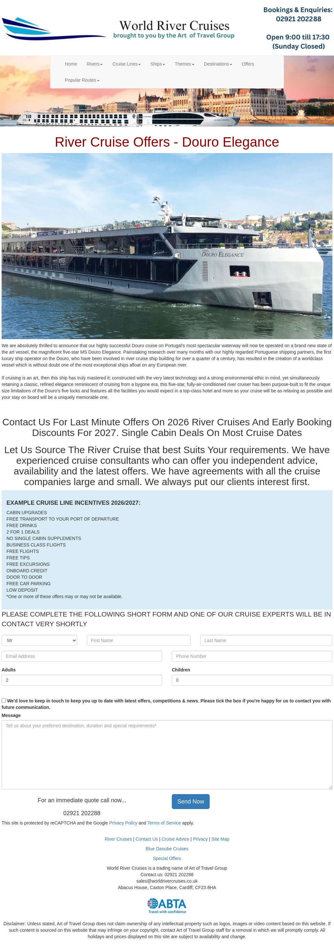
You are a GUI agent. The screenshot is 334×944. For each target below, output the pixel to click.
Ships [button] (158, 64)
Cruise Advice (176, 839)
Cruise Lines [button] (126, 64)
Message (11, 715)
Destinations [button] (218, 64)
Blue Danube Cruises (167, 848)
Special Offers (167, 858)
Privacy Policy (123, 822)
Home (73, 63)
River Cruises (118, 839)
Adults (9, 669)
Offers (248, 64)
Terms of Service (164, 822)
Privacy (201, 839)
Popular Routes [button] (82, 80)
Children (181, 669)
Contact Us (147, 839)
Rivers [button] (95, 64)
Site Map (220, 839)
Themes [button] (184, 64)
